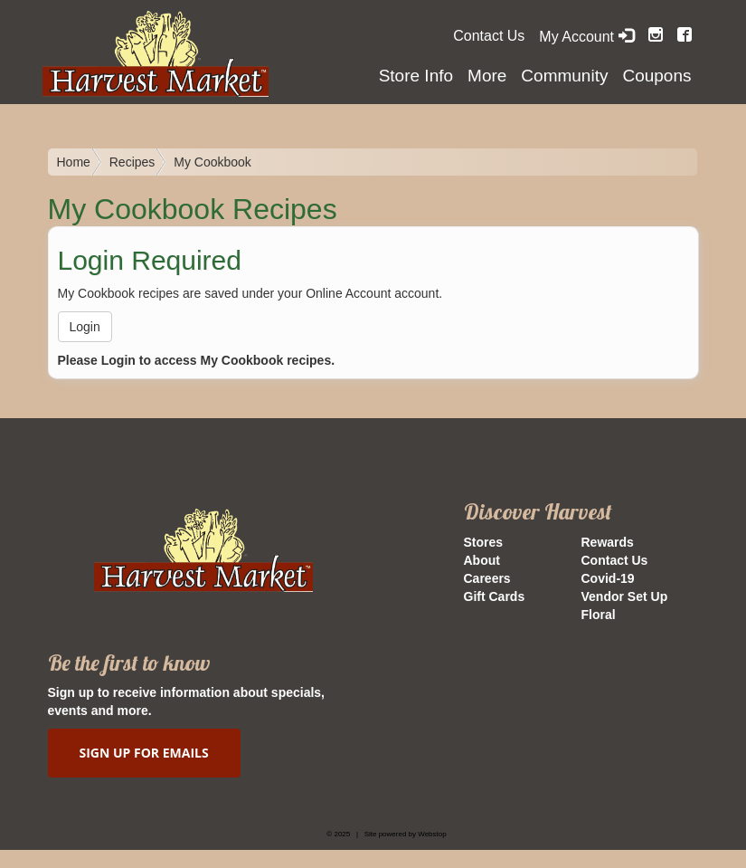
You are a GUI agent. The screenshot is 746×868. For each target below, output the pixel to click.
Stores (484, 542)
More (486, 75)
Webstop (432, 834)
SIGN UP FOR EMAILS (144, 752)
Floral (598, 614)
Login (85, 327)
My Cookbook (212, 162)
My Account (586, 36)
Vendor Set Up (624, 596)
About (482, 560)
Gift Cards (494, 596)
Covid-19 (608, 578)
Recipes (132, 162)
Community (564, 75)
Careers (487, 578)
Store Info (416, 75)
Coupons (656, 75)
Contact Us (488, 35)
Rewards (607, 542)
